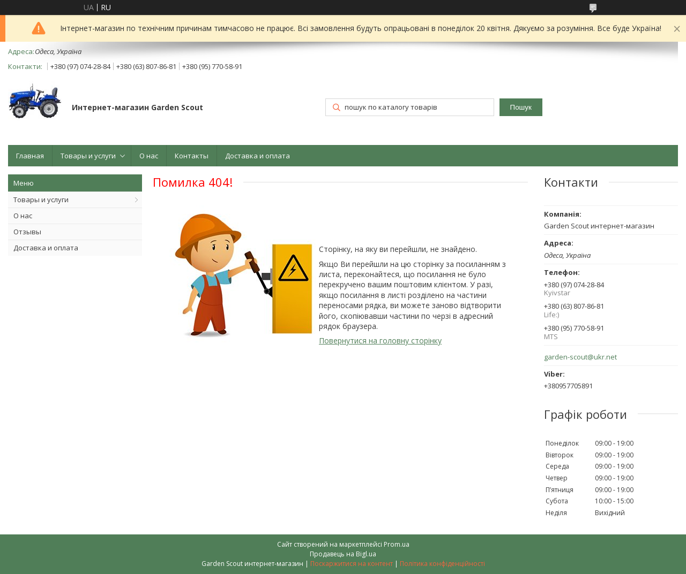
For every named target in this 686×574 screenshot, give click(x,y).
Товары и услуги (88, 155)
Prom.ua (396, 544)
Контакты (191, 155)
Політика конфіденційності (442, 563)
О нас (148, 155)
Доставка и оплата (257, 155)
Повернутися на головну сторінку (380, 340)
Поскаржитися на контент (351, 563)
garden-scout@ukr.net (580, 357)
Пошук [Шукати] (521, 107)
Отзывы (27, 231)
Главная (30, 155)
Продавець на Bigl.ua (343, 553)
